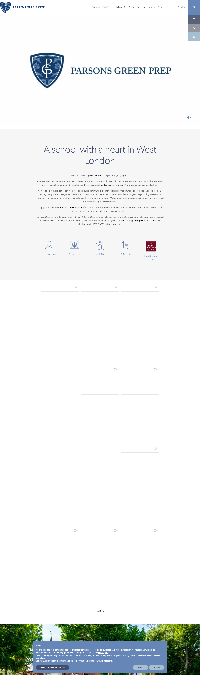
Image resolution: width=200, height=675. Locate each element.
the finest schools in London (71, 208)
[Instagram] (194, 36)
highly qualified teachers (111, 185)
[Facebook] (194, 19)
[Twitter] (194, 28)
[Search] (194, 7)
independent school (93, 176)
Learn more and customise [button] (52, 667)
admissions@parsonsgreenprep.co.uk (137, 221)
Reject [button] (140, 667)
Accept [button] (156, 667)
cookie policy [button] (103, 652)
